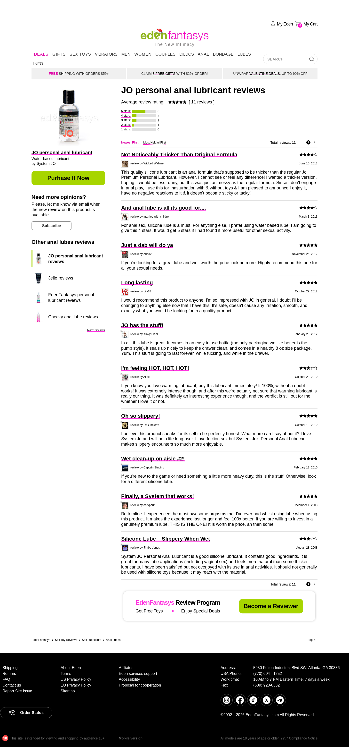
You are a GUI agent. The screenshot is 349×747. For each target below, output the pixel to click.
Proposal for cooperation (140, 685)
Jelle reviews (60, 278)
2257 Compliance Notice (298, 738)
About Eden (71, 668)
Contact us (11, 685)
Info (38, 63)
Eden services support (138, 673)
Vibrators (106, 54)
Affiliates (126, 668)
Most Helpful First (154, 142)
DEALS (41, 54)
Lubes (244, 54)
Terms (66, 673)
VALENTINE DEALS (264, 74)
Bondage (223, 54)
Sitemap (68, 691)
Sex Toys (80, 54)
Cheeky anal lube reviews (73, 316)
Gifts (59, 54)
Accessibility (129, 679)
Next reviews (96, 330)
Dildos (186, 54)
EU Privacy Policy (76, 685)
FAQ (6, 679)
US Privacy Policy (76, 679)
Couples (165, 54)
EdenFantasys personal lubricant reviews (71, 297)
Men (125, 54)
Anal (203, 54)
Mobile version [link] (131, 738)
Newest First (129, 142)
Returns (9, 673)
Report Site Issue (17, 691)
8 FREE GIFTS (164, 74)
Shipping (9, 668)
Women (142, 54)
